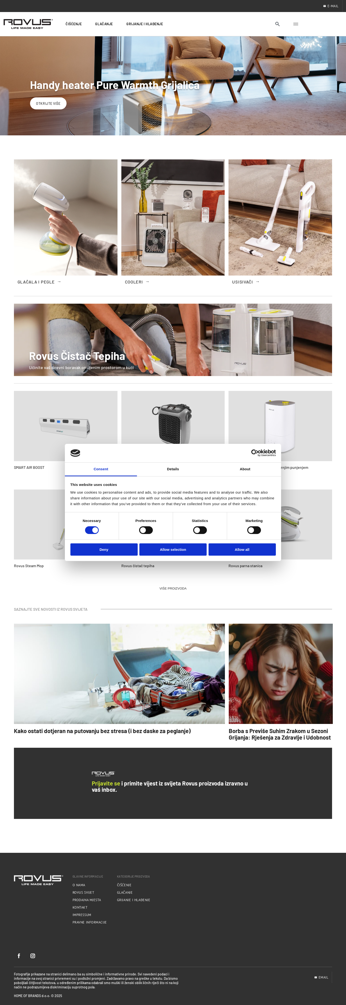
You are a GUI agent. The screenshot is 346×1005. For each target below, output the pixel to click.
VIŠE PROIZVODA (173, 588)
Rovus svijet (83, 892)
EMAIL (321, 977)
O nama (79, 885)
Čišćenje (124, 885)
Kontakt (80, 907)
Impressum (82, 915)
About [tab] (245, 469)
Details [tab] (173, 469)
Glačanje (125, 892)
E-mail (331, 6)
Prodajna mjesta (87, 900)
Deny (103, 549)
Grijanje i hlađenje (133, 900)
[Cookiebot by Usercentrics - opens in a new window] (255, 453)
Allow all (242, 549)
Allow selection (173, 549)
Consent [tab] (101, 469)
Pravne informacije (90, 922)
